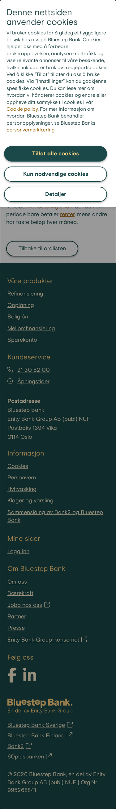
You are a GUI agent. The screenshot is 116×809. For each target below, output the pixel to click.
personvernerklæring (30, 130)
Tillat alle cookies (55, 153)
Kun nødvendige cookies (55, 174)
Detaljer (55, 194)
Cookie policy (22, 109)
